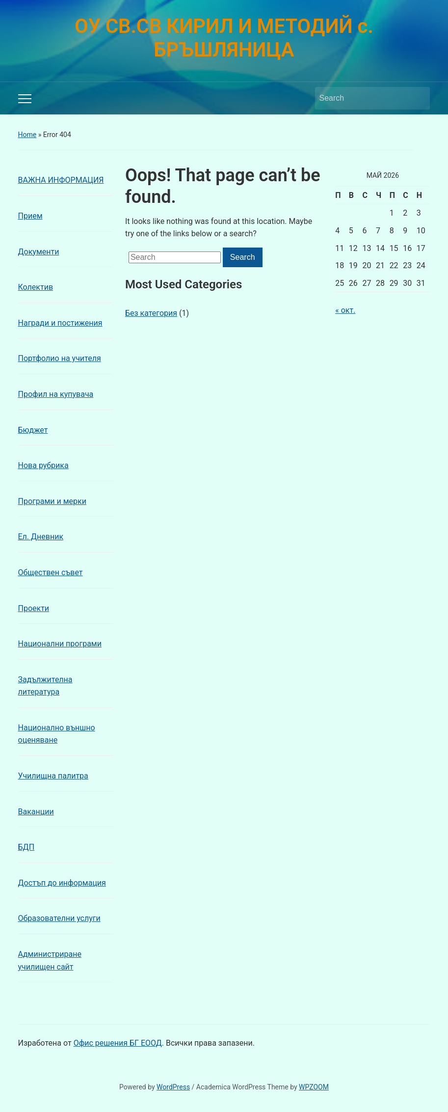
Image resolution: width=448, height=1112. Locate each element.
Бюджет (33, 430)
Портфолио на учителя (59, 358)
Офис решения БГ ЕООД (118, 1043)
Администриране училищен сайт (49, 960)
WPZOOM (314, 1087)
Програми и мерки (52, 501)
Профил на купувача (56, 394)
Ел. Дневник (41, 536)
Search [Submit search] (417, 98)
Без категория (151, 313)
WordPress (173, 1087)
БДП (26, 847)
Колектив (35, 287)
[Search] (363, 98)
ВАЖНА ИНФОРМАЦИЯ (61, 180)
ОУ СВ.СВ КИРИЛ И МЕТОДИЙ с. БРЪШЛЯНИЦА (224, 38)
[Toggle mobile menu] (24, 98)
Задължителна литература (45, 686)
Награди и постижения (60, 323)
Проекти (34, 608)
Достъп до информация (62, 883)
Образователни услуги (59, 918)
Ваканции (36, 811)
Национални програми (60, 643)
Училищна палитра (53, 775)
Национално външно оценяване (56, 734)
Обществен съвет (50, 572)
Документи (38, 251)
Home (27, 135)
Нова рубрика (43, 465)
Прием (30, 216)
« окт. (345, 310)
